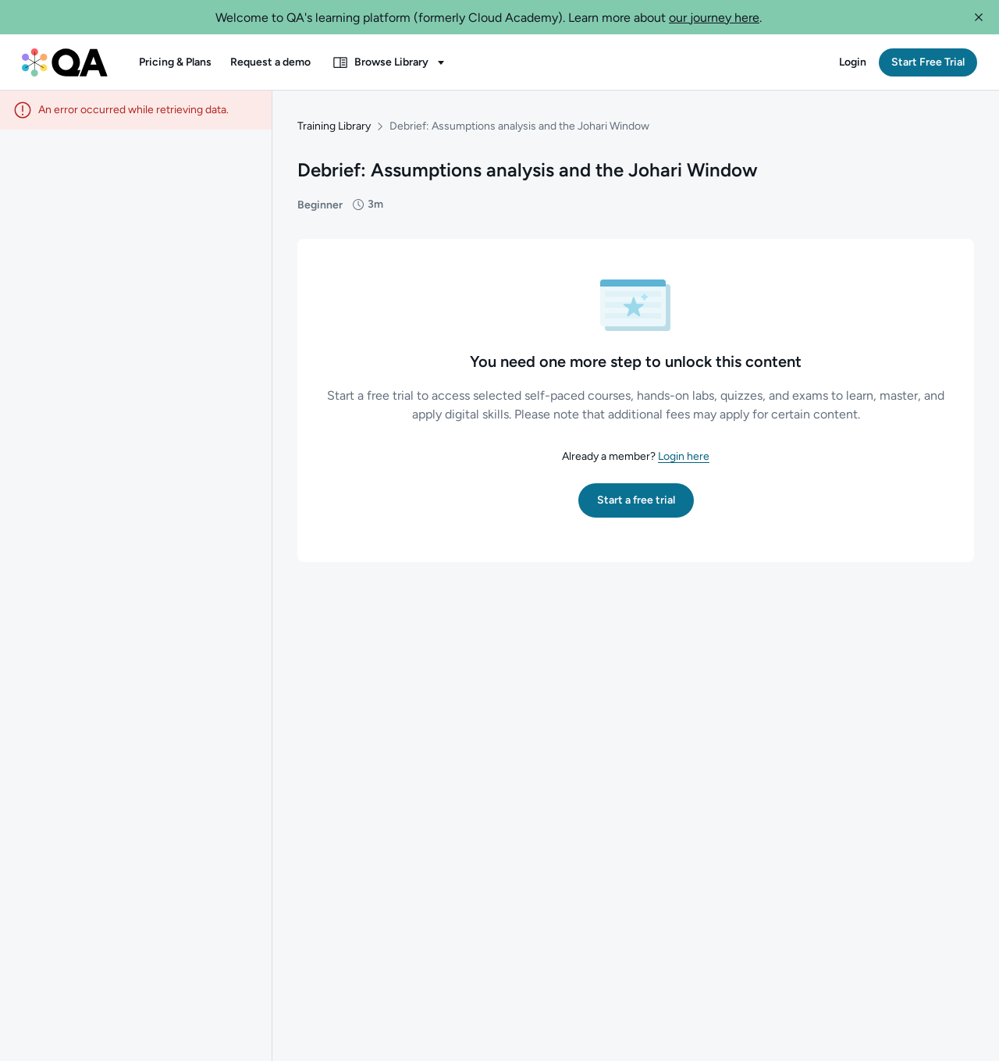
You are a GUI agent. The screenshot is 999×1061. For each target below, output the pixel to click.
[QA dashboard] (65, 62)
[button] (979, 17)
